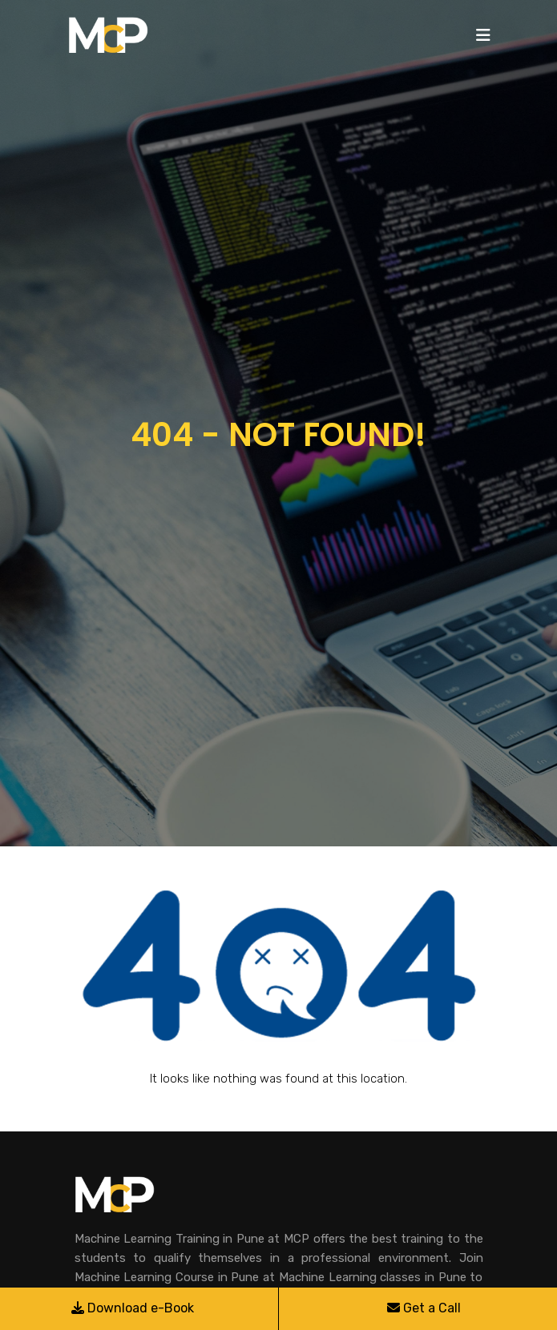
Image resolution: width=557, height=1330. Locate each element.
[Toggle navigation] (483, 35)
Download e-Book (132, 1308)
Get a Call (424, 1308)
